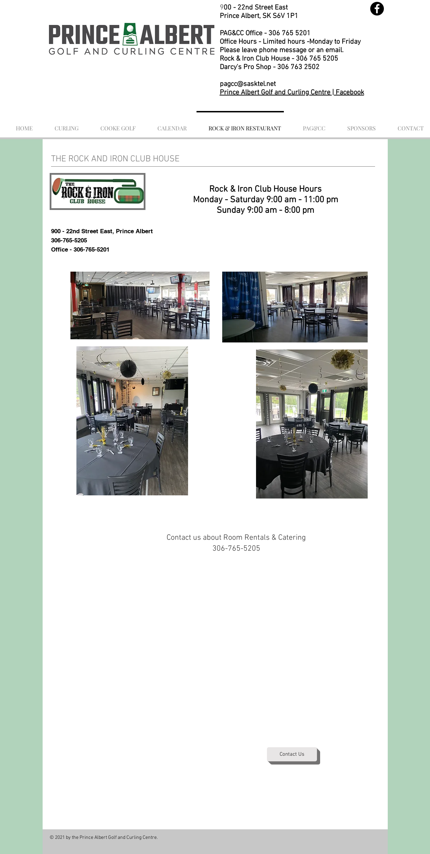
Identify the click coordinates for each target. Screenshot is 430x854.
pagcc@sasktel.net (248, 84)
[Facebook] (377, 9)
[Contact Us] (292, 754)
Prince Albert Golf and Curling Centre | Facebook (292, 92)
